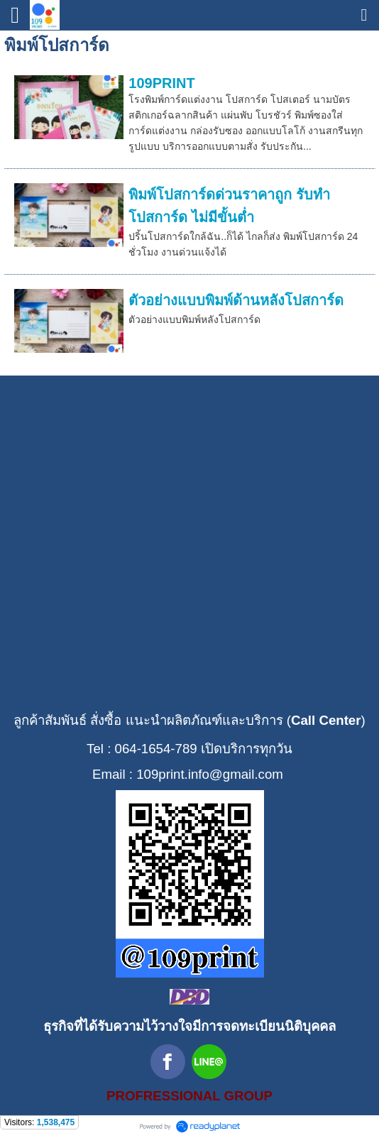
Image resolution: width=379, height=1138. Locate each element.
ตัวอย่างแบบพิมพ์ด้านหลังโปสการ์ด (236, 300)
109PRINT (161, 83)
